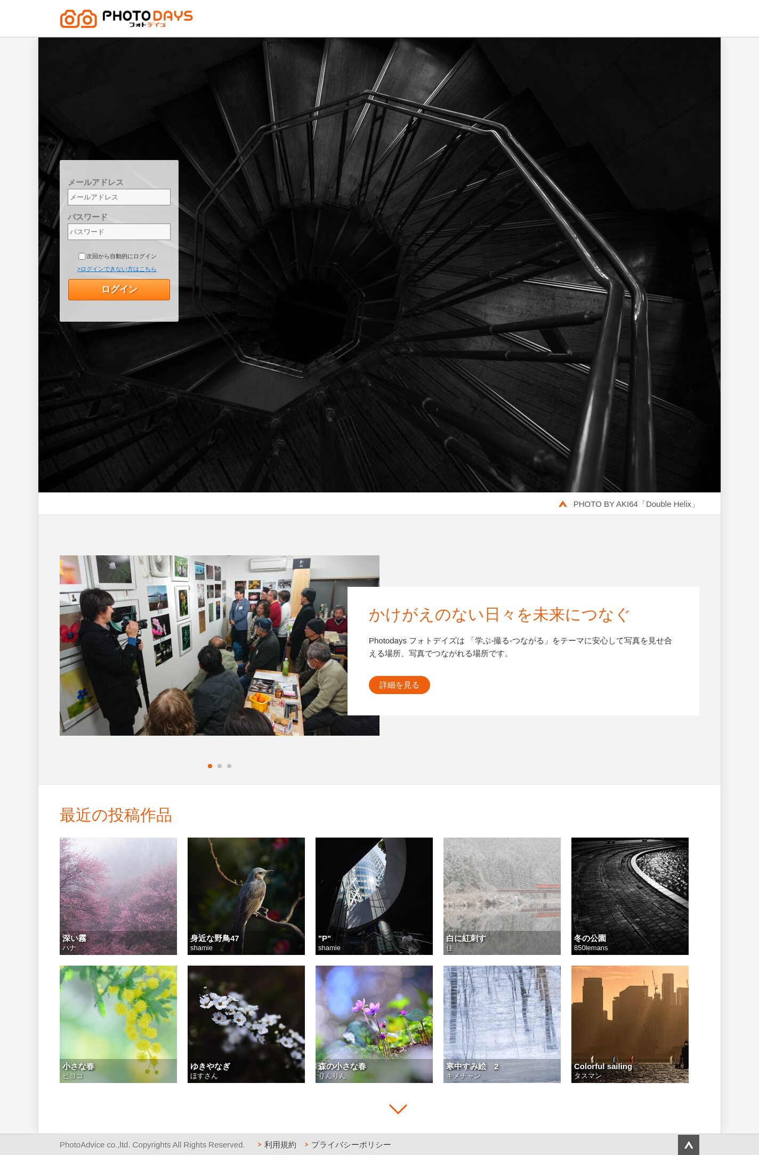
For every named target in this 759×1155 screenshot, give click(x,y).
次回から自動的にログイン (121, 256)
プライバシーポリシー (351, 1144)
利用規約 (280, 1144)
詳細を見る (399, 684)
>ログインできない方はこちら (117, 269)
